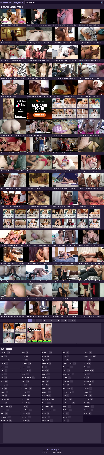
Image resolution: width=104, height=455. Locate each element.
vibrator (88, 388)
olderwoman (68, 374)
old (66, 360)
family (25, 381)
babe (4, 370)
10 (62, 320)
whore (87, 413)
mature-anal (47, 406)
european (26, 363)
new (66, 352)
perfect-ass (68, 388)
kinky (45, 370)
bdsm (4, 381)
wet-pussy (89, 406)
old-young (68, 367)
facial (25, 374)
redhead (67, 410)
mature (46, 403)
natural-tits (47, 420)
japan (45, 360)
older (66, 370)
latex (45, 381)
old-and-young (69, 363)
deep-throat (6, 406)
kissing (46, 374)
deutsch (5, 410)
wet (87, 403)
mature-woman (48, 410)
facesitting (26, 370)
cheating (5, 399)
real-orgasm (69, 403)
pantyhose (68, 381)
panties (67, 377)
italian (45, 356)
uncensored (89, 381)
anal (4, 356)
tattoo (87, 363)
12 (69, 320)
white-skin (88, 410)
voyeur (88, 395)
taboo (87, 360)
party (66, 385)
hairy (25, 406)
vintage (87, 392)
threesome (89, 370)
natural (46, 417)
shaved (88, 352)
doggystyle (6, 417)
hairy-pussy (27, 410)
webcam (88, 399)
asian (4, 367)
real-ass (67, 399)
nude (66, 356)
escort (25, 356)
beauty (4, 385)
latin (45, 385)
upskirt (87, 385)
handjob (26, 413)
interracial (47, 352)
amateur (5, 352)
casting (4, 392)
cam (4, 388)
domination (6, 420)
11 (65, 320)
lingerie (46, 392)
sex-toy (67, 417)
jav (44, 367)
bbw (4, 377)
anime (4, 363)
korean (46, 377)
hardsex (26, 420)
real (66, 395)
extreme (26, 367)
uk (86, 377)
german (26, 392)
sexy (66, 420)
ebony (25, 352)
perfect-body (68, 392)
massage (46, 395)
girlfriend (26, 395)
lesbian (46, 388)
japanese (46, 363)
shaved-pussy (90, 356)
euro (25, 360)
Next (73, 320)
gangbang (27, 388)
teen (87, 367)
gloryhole (26, 403)
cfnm (4, 395)
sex (66, 413)
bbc (4, 374)
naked (45, 413)
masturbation (48, 399)
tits (87, 374)
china (4, 403)
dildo (4, 413)
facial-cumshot (28, 377)
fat (24, 385)
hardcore (26, 417)
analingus (5, 360)
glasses (25, 399)
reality (67, 406)
